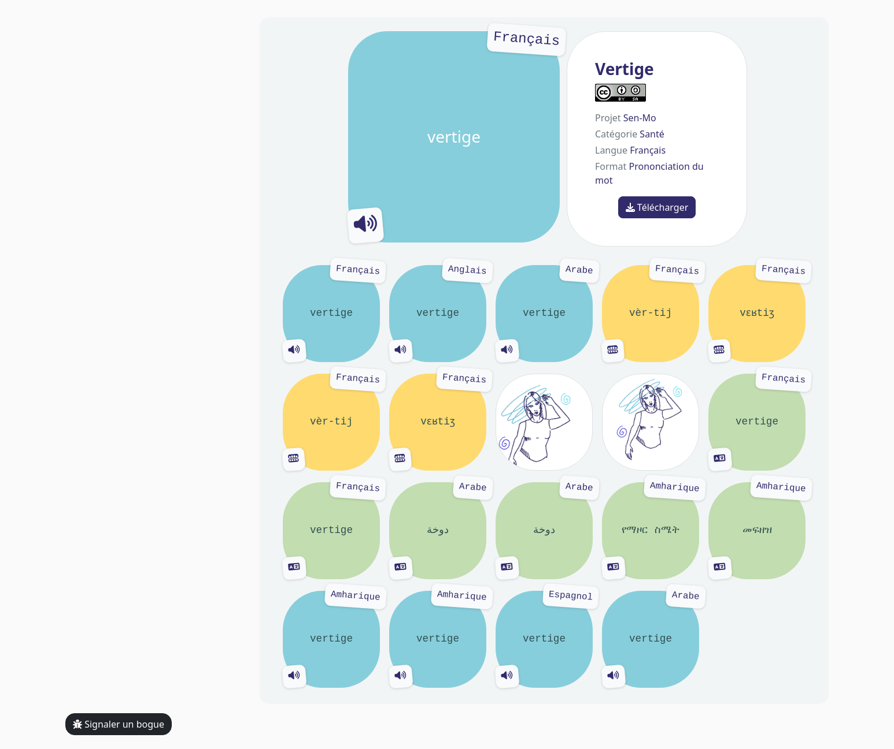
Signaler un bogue (118, 724)
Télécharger (657, 207)
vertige (454, 137)
